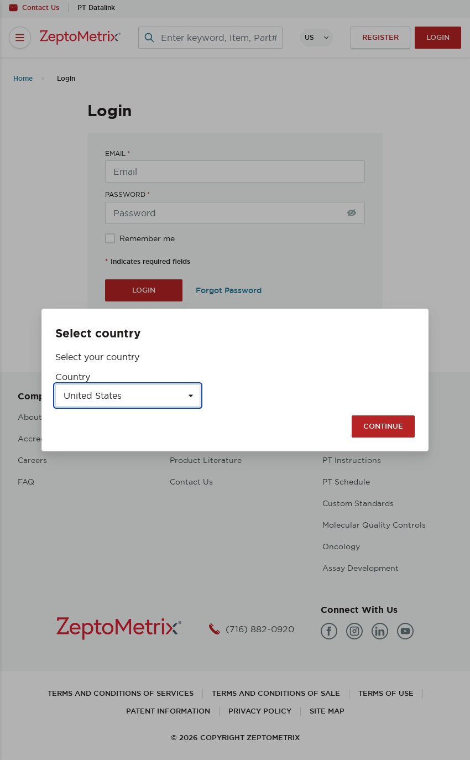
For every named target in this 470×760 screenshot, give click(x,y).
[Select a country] (127, 395)
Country (72, 376)
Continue (383, 426)
